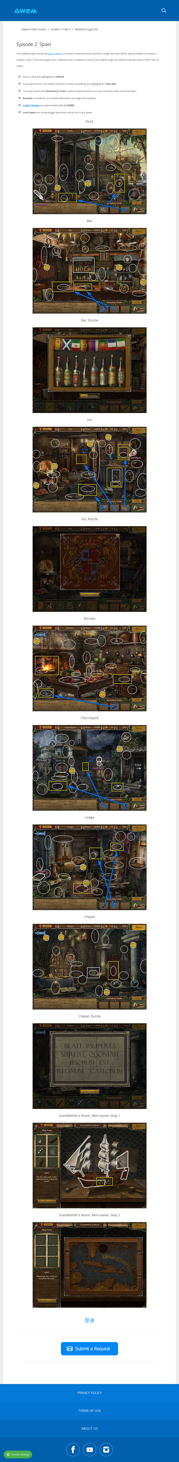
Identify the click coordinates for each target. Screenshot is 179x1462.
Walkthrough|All (86, 29)
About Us (89, 1428)
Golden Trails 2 (61, 29)
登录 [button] (89, 1320)
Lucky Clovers (55, 53)
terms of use (89, 1410)
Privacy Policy (89, 1392)
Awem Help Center (34, 29)
